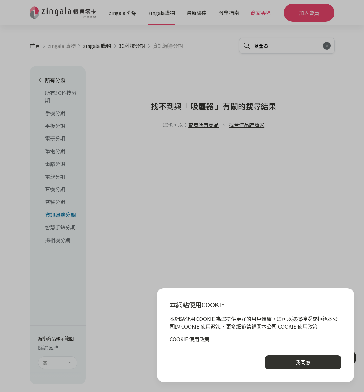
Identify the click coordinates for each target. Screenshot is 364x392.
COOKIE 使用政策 (189, 339)
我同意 (303, 362)
